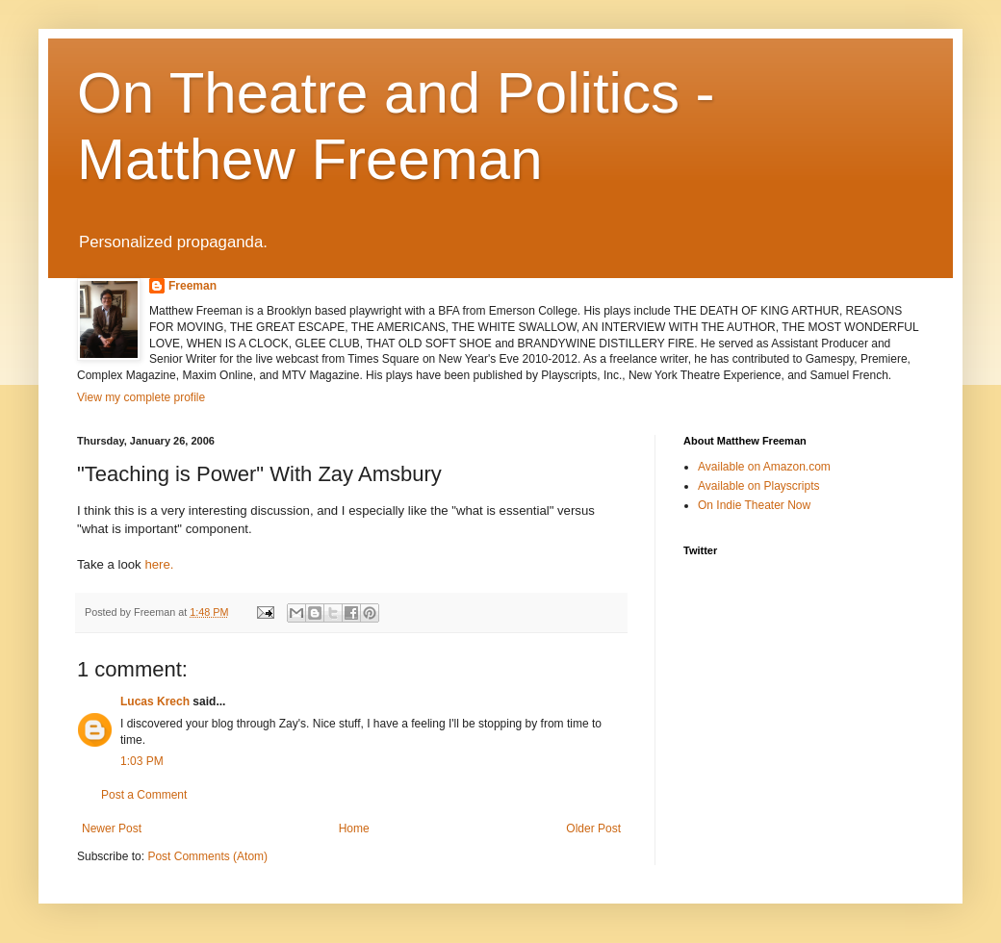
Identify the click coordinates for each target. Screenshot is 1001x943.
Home (354, 828)
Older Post (593, 828)
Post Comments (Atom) (207, 856)
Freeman (192, 286)
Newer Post (111, 828)
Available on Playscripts (759, 486)
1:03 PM (142, 761)
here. (158, 564)
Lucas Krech (155, 701)
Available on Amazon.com (764, 466)
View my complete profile (141, 397)
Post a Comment (144, 795)
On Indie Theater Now (754, 505)
